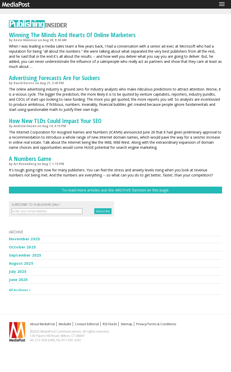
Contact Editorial (87, 324)
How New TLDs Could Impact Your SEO (55, 120)
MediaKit (65, 324)
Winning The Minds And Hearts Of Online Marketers (72, 35)
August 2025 (21, 263)
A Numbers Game (30, 158)
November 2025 (24, 238)
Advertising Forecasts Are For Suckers (54, 77)
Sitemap (126, 324)
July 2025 (17, 271)
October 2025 (22, 246)
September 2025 (25, 255)
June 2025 (18, 279)
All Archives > (20, 290)
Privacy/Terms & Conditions (156, 324)
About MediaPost (42, 324)
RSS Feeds (110, 324)
